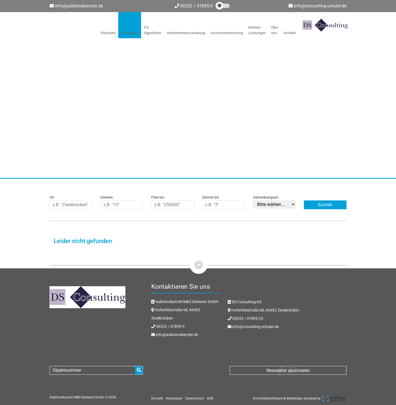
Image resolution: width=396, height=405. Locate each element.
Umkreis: (106, 197)
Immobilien (129, 33)
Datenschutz (194, 398)
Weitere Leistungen (257, 30)
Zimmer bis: (211, 197)
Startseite (108, 33)
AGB (210, 398)
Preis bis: (158, 197)
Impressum (174, 398)
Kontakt (290, 33)
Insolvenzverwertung (227, 33)
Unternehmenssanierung (186, 33)
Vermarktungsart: (266, 197)
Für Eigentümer (152, 30)
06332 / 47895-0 (194, 6)
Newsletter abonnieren (288, 370)
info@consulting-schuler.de (320, 6)
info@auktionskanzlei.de (79, 6)
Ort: (52, 197)
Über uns (274, 30)
